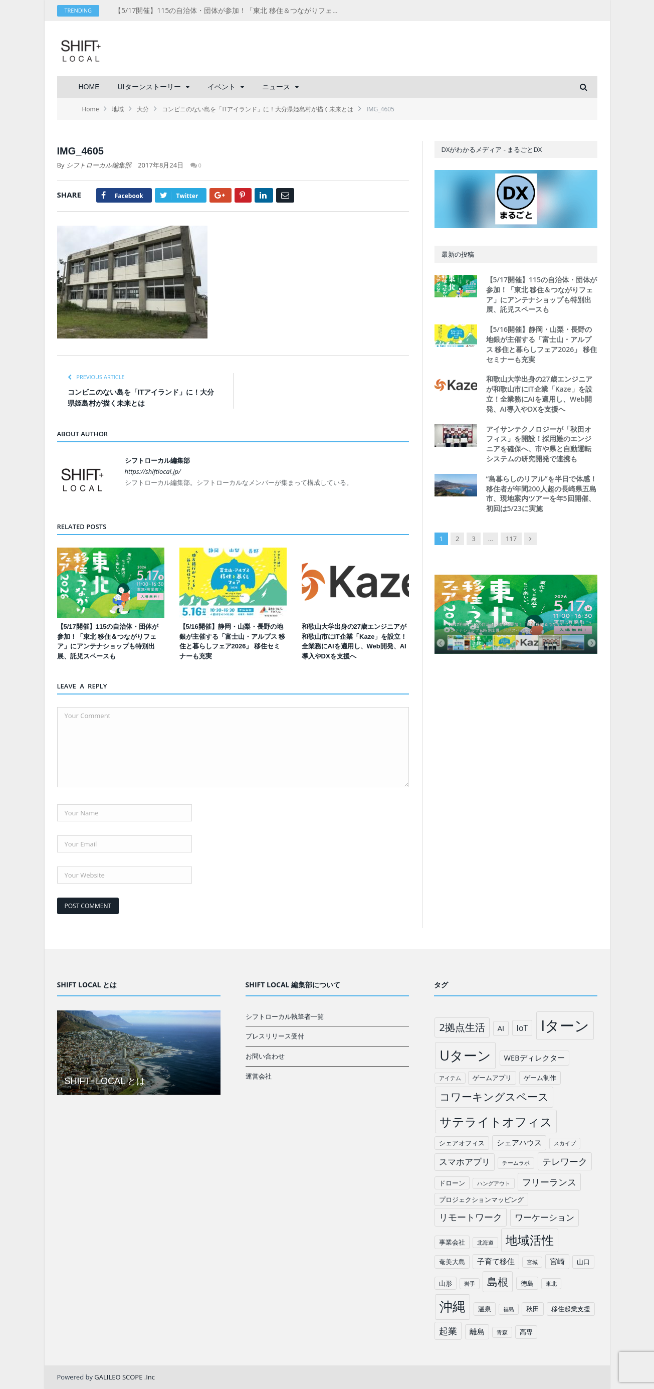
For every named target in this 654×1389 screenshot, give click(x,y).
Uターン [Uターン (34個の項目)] (465, 1055)
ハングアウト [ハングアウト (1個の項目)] (493, 1183)
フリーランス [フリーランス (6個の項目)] (549, 1182)
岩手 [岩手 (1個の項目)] (469, 1283)
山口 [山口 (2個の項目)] (583, 1261)
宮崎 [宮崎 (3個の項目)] (557, 1261)
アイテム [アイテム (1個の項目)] (450, 1078)
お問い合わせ (265, 1056)
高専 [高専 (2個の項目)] (526, 1331)
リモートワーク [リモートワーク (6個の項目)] (470, 1217)
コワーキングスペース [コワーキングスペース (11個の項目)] (494, 1097)
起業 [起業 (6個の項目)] (448, 1331)
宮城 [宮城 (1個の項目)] (532, 1262)
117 (511, 538)
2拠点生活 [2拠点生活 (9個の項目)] (462, 1027)
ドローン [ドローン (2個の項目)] (452, 1182)
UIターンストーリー (149, 87)
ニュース (276, 87)
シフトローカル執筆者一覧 (285, 1016)
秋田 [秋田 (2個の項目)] (532, 1308)
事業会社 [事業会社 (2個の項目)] (452, 1242)
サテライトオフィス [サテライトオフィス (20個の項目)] (496, 1121)
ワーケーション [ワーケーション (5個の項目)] (544, 1217)
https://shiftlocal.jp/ (153, 471)
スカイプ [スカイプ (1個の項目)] (565, 1143)
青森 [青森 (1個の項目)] (502, 1332)
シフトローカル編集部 (98, 164)
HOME (89, 87)
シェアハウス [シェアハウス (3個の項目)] (519, 1142)
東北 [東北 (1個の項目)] (551, 1283)
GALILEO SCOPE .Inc (124, 1376)
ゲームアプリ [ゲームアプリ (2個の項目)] (492, 1077)
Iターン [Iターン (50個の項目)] (565, 1025)
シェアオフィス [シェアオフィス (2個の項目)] (462, 1142)
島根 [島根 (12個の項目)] (497, 1281)
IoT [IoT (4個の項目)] (522, 1027)
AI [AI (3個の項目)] (501, 1028)
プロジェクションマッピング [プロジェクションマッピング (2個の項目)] (481, 1199)
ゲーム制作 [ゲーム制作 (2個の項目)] (540, 1077)
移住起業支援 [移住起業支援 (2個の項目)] (570, 1308)
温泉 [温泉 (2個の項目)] (484, 1308)
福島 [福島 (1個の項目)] (508, 1309)
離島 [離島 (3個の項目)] (477, 1331)
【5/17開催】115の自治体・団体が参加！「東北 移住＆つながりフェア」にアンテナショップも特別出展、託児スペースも (229, 10)
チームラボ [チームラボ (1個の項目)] (516, 1162)
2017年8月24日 (160, 164)
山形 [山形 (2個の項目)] (445, 1283)
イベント (221, 87)
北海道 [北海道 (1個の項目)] (485, 1242)
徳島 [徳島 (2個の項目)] (527, 1283)
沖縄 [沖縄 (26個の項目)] (453, 1306)
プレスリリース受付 (275, 1035)
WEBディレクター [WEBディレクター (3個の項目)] (534, 1058)
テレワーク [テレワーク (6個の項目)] (564, 1161)
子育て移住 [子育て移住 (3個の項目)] (496, 1261)
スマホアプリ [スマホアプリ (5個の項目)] (464, 1161)
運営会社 (259, 1076)
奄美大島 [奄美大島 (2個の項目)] (452, 1261)
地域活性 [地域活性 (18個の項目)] (530, 1240)
